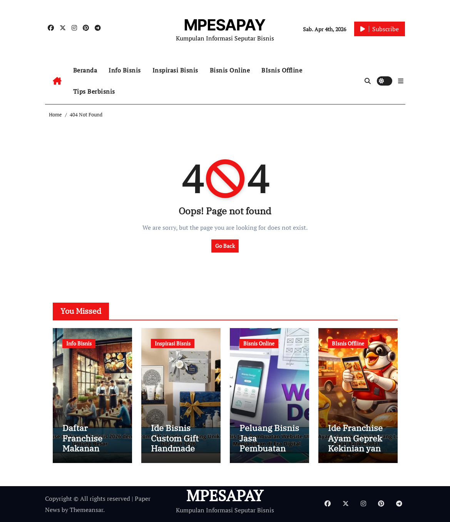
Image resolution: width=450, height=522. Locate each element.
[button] (400, 81)
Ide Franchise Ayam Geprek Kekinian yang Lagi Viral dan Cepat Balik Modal (356, 453)
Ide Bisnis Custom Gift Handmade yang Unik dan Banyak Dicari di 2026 (179, 453)
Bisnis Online (230, 70)
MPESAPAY (225, 24)
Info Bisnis (125, 70)
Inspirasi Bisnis (175, 70)
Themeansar (86, 509)
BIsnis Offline (281, 70)
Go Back (225, 245)
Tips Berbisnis (94, 91)
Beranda (85, 70)
